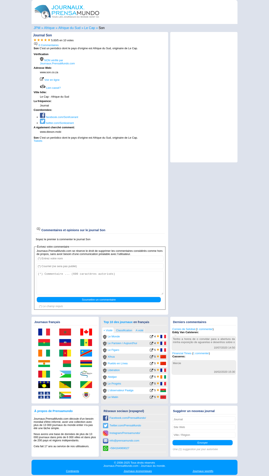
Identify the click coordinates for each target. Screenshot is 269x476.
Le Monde (114, 336)
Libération (114, 370)
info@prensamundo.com (124, 440)
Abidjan (112, 376)
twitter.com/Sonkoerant (57, 123)
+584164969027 (119, 448)
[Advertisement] (130, 79)
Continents (72, 471)
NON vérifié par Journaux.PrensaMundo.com (57, 62)
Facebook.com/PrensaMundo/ (127, 417)
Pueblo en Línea (118, 363)
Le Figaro (113, 349)
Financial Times (181, 353)
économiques (138, 471)
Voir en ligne (49, 79)
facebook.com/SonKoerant (59, 117)
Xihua (111, 356)
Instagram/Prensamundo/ (124, 433)
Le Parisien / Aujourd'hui (122, 343)
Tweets (38, 140)
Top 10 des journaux (118, 322)
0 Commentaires (46, 45)
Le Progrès (114, 383)
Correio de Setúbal (183, 329)
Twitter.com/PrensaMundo (125, 425)
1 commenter (205, 329)
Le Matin (113, 397)
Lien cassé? (50, 87)
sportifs (203, 471)
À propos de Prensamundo (53, 411)
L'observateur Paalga (120, 390)
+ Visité (107, 330)
